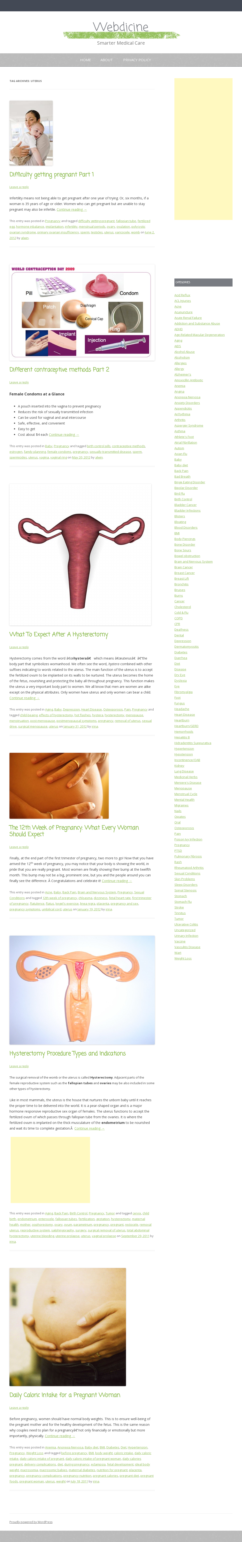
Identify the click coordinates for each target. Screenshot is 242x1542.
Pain (127, 709)
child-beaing (29, 715)
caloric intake (123, 1453)
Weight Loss (34, 1453)
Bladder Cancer (185, 505)
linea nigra (87, 903)
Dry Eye (179, 675)
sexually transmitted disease (110, 452)
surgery (80, 1230)
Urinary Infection (186, 936)
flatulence (37, 903)
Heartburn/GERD (186, 726)
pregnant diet (129, 1475)
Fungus (179, 703)
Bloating (180, 522)
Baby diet (91, 1447)
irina (95, 726)
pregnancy (80, 452)
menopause (134, 715)
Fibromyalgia (183, 692)
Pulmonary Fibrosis (188, 856)
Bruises (179, 590)
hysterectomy (114, 715)
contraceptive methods (128, 446)
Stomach (180, 896)
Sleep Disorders (186, 884)
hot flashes (82, 715)
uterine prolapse (68, 1236)
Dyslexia (180, 680)
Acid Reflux (182, 295)
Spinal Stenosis (185, 890)
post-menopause (42, 721)
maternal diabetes (82, 1470)
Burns (178, 595)
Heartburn (181, 720)
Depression (71, 709)
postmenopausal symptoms (76, 721)
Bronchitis (181, 584)
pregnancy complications (44, 1475)
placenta (103, 903)
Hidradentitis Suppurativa (192, 743)
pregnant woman (31, 1481)
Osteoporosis (113, 709)
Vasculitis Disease (187, 947)
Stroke (179, 907)
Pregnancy (52, 221)
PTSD (178, 850)
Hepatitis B (182, 737)
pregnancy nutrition (77, 1475)
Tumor (110, 1213)
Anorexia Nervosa (70, 1447)
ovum (68, 1224)
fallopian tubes (66, 1219)
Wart (177, 953)
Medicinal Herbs (186, 777)
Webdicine (121, 28)
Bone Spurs (182, 550)
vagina (44, 457)
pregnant (117, 1224)
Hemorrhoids (183, 731)
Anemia (50, 1447)
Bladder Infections (187, 510)
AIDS (177, 346)
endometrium (27, 1219)
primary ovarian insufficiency (58, 232)
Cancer (179, 601)
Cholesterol (182, 607)
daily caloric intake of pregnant (42, 1458)
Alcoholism (182, 357)
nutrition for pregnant (112, 1470)
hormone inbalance (30, 226)
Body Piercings (184, 539)
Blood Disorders (186, 527)
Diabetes (112, 1447)
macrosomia (29, 1470)
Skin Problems (184, 879)
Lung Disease (184, 771)
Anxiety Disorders (187, 403)
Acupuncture (183, 312)
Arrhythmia (182, 414)
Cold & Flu (181, 612)
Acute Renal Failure (188, 318)
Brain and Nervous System (97, 892)
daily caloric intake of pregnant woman (93, 1458)
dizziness (101, 898)
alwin (25, 238)
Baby (48, 446)
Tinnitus (180, 913)
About (106, 59)
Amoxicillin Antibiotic (188, 380)
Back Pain (69, 892)
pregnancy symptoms (24, 909)
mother (25, 1224)
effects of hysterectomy (56, 715)
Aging (49, 709)
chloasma (85, 898)
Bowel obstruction (187, 556)
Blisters (179, 516)
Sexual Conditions (187, 873)
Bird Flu (179, 493)
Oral (177, 822)
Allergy (179, 369)
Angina (179, 391)
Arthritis (180, 420)
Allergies (180, 363)
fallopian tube (126, 221)
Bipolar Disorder (186, 488)
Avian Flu (180, 454)
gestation (103, 1219)
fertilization (86, 1219)
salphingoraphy (62, 1230)
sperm (85, 232)
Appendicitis (183, 408)
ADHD (178, 329)
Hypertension (137, 1447)
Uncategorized (184, 930)
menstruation (19, 721)
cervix (137, 1213)
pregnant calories (105, 1475)
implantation (55, 226)
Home (85, 59)
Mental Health (184, 799)
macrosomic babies (53, 1470)
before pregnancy (74, 1453)
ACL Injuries (182, 301)
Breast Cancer (184, 573)
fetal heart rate (120, 898)
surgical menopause (33, 726)
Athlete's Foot (184, 437)
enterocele (46, 1219)
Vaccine (180, 941)
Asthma (179, 431)
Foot (177, 697)
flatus (50, 903)
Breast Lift (181, 578)
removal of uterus (128, 721)
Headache (181, 709)
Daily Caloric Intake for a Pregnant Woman (64, 1395)
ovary (111, 226)
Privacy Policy (137, 59)
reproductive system (35, 1230)
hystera (97, 715)
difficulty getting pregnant (96, 221)
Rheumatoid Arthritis (189, 867)
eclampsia (98, 1464)
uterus (109, 232)
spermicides (18, 457)
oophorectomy (42, 1224)
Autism (179, 448)
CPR (177, 624)
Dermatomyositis (186, 646)
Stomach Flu (183, 902)
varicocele (122, 232)
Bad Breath (182, 476)
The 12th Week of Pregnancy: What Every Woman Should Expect (74, 831)
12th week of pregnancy (60, 898)
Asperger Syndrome (188, 425)
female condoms (59, 452)
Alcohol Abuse (184, 352)
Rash (178, 862)
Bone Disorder (184, 544)
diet (60, 1464)
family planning (35, 452)
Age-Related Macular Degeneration (199, 335)
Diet (123, 1447)
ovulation (123, 226)
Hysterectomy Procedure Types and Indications (67, 1053)
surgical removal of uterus (106, 1230)
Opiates (180, 816)
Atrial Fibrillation (185, 442)
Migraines (181, 805)
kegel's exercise (67, 903)
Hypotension (183, 754)
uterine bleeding (42, 1236)
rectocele (131, 1224)
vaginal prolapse (104, 1236)
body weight (104, 1453)
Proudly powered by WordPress (30, 1522)
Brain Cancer (183, 567)
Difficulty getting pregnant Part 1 (51, 175)
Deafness (181, 629)
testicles (97, 232)
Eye (177, 686)
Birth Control (78, 1213)
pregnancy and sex (124, 903)
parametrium (82, 1224)
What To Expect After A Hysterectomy (58, 634)
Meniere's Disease (187, 782)
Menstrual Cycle (185, 794)
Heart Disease (91, 709)
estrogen (15, 452)
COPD (178, 618)
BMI (102, 1447)
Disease (180, 669)
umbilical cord (51, 909)
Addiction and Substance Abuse (197, 323)
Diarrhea (180, 658)
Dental (179, 635)
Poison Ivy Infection (188, 839)
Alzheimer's (182, 374)
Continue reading (72, 209)
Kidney (179, 765)
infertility (71, 226)
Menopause (183, 788)
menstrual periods (92, 226)
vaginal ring (58, 457)
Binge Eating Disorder (189, 482)
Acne (48, 892)
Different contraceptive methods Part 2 (59, 370)
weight (61, 1481)
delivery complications (40, 1464)
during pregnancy (77, 1464)
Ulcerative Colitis (186, 924)
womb (135, 232)
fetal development (120, 1464)
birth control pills (99, 446)
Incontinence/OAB (187, 760)
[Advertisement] (50, 1170)
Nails (178, 811)
